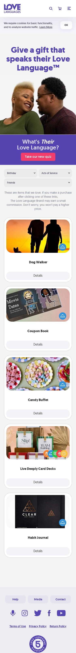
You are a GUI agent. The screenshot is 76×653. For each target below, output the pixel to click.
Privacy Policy (38, 626)
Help (15, 599)
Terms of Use (18, 626)
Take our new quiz (38, 157)
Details (38, 275)
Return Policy (58, 626)
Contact (61, 599)
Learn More (45, 27)
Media (38, 599)
